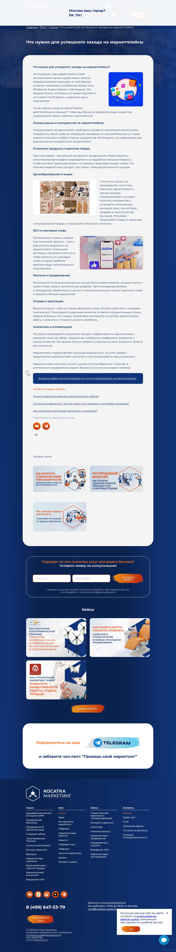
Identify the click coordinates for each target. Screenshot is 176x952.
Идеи (61, 817)
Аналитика (96, 827)
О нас (126, 821)
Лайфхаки (63, 828)
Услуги (30, 808)
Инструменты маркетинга (66, 823)
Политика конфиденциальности (43, 935)
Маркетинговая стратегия (34, 859)
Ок (131, 929)
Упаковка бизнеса (100, 831)
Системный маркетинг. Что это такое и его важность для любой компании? (81, 403)
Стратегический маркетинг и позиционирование (101, 816)
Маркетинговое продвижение (99, 837)
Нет (79, 15)
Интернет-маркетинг (102, 822)
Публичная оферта (133, 826)
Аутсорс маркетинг (36, 849)
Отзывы (127, 813)
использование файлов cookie (138, 918)
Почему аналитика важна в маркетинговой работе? (66, 396)
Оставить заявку (128, 578)
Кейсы (94, 808)
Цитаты (62, 857)
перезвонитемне (40, 919)
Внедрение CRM (35, 879)
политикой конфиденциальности (98, 592)
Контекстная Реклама (38, 845)
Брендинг (31, 854)
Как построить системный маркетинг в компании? (65, 410)
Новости (63, 840)
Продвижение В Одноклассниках (35, 828)
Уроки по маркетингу (70, 853)
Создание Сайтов (35, 834)
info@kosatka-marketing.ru (105, 909)
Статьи (62, 813)
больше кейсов (87, 708)
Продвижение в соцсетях (99, 844)
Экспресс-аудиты (68, 862)
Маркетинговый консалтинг (35, 873)
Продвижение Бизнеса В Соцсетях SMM (39, 814)
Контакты (128, 808)
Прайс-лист (129, 817)
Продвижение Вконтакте (34, 821)
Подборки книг (66, 844)
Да (71, 15)
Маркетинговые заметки (67, 834)
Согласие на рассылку (135, 830)
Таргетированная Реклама (35, 839)
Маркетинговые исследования (99, 855)
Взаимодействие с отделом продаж (36, 866)
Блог (61, 808)
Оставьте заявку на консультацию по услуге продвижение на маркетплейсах (87, 378)
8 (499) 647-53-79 (45, 907)
